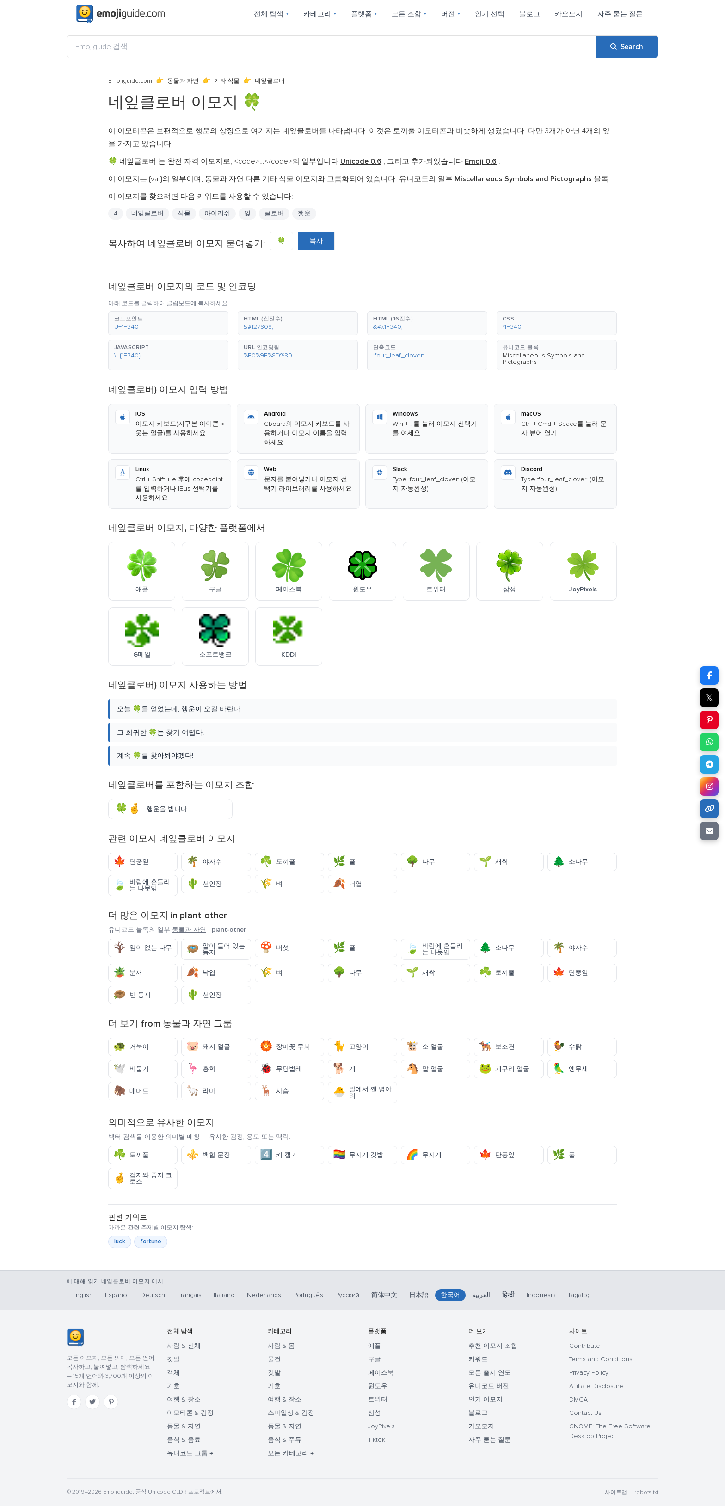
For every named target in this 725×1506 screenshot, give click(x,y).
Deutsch (153, 1295)
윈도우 (377, 1386)
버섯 (274, 947)
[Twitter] (92, 1402)
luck (119, 1241)
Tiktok (376, 1440)
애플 (374, 1346)
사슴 (274, 1091)
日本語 (419, 1295)
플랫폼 (364, 14)
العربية (481, 1295)
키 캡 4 (278, 1155)
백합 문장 (208, 1155)
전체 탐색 (271, 14)
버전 (450, 14)
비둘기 (131, 1069)
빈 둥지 (132, 995)
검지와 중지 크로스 (142, 1178)
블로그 (529, 14)
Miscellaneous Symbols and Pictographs (544, 358)
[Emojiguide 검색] (331, 47)
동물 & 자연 (184, 1426)
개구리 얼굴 (504, 1069)
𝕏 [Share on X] (709, 698)
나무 (420, 861)
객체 (173, 1373)
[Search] (627, 47)
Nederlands (264, 1295)
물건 (274, 1359)
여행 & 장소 (184, 1399)
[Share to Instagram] (709, 786)
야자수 (204, 861)
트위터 (377, 1399)
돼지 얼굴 (208, 1046)
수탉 (567, 1046)
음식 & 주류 (284, 1440)
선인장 (204, 884)
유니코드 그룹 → (190, 1453)
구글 (374, 1359)
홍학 (200, 1069)
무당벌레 (281, 1069)
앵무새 (570, 1069)
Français (189, 1295)
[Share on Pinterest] (709, 720)
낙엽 (347, 884)
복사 (316, 241)
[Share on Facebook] (709, 675)
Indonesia (541, 1295)
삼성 (374, 1413)
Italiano (224, 1295)
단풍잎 (131, 861)
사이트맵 (616, 1492)
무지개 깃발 (358, 1155)
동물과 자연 (183, 81)
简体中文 (384, 1295)
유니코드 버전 (488, 1386)
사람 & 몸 (281, 1346)
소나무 (570, 861)
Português (308, 1295)
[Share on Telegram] (709, 764)
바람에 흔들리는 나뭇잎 (141, 885)
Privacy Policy (588, 1373)
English (82, 1295)
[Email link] (709, 831)
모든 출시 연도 (489, 1373)
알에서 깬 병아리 (362, 1092)
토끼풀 (277, 861)
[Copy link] (709, 808)
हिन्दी (508, 1295)
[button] (168, 323)
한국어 (450, 1295)
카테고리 (319, 14)
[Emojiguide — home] (121, 14)
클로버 (274, 213)
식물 (184, 213)
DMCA (578, 1399)
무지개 (424, 1155)
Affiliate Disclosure (596, 1386)
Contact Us (585, 1413)
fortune (150, 1241)
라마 (200, 1091)
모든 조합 (409, 14)
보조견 (497, 1046)
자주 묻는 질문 (620, 14)
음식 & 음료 (184, 1440)
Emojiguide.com (130, 81)
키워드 (478, 1359)
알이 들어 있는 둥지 (215, 949)
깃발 (173, 1359)
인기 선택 (489, 14)
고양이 (351, 1046)
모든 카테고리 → (291, 1453)
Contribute (584, 1346)
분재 (127, 972)
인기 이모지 (485, 1399)
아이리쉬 (217, 213)
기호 (173, 1386)
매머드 (131, 1091)
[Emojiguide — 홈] (75, 1337)
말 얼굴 (424, 1069)
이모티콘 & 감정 (190, 1413)
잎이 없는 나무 (142, 947)
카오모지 (569, 14)
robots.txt (646, 1492)
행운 (304, 213)
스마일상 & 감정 (291, 1413)
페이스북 (381, 1373)
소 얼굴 (424, 1046)
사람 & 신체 (184, 1346)
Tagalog (579, 1295)
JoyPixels (381, 1426)
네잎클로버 (147, 213)
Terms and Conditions (601, 1359)
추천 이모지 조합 (492, 1346)
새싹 (493, 861)
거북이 (131, 1046)
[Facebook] (74, 1402)
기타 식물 (227, 81)
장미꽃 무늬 (285, 1046)
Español (117, 1295)
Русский (347, 1295)
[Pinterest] (111, 1402)
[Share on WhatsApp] (709, 742)
